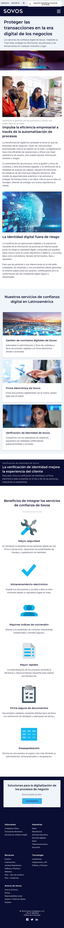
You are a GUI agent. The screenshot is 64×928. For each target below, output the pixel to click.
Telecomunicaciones (40, 844)
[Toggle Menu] (23, 3)
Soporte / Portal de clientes (15, 899)
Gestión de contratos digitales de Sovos (31, 340)
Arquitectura (37, 859)
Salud (34, 841)
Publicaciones (10, 862)
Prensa (7, 893)
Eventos (8, 859)
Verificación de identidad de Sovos (28, 432)
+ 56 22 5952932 (32, 913)
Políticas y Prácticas (12, 868)
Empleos (5, 3)
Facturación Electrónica (14, 832)
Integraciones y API (39, 862)
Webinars (8, 872)
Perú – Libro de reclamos (14, 875)
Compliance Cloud (12, 828)
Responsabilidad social (13, 896)
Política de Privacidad (32, 915)
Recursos (9, 855)
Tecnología (37, 855)
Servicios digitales (39, 838)
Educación (36, 847)
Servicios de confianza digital (16, 835)
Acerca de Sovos (13, 886)
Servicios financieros (40, 835)
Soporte (15, 3)
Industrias (37, 824)
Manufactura (37, 832)
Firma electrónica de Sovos (23, 388)
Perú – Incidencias (12, 878)
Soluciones (10, 824)
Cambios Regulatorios (13, 865)
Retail (34, 828)
